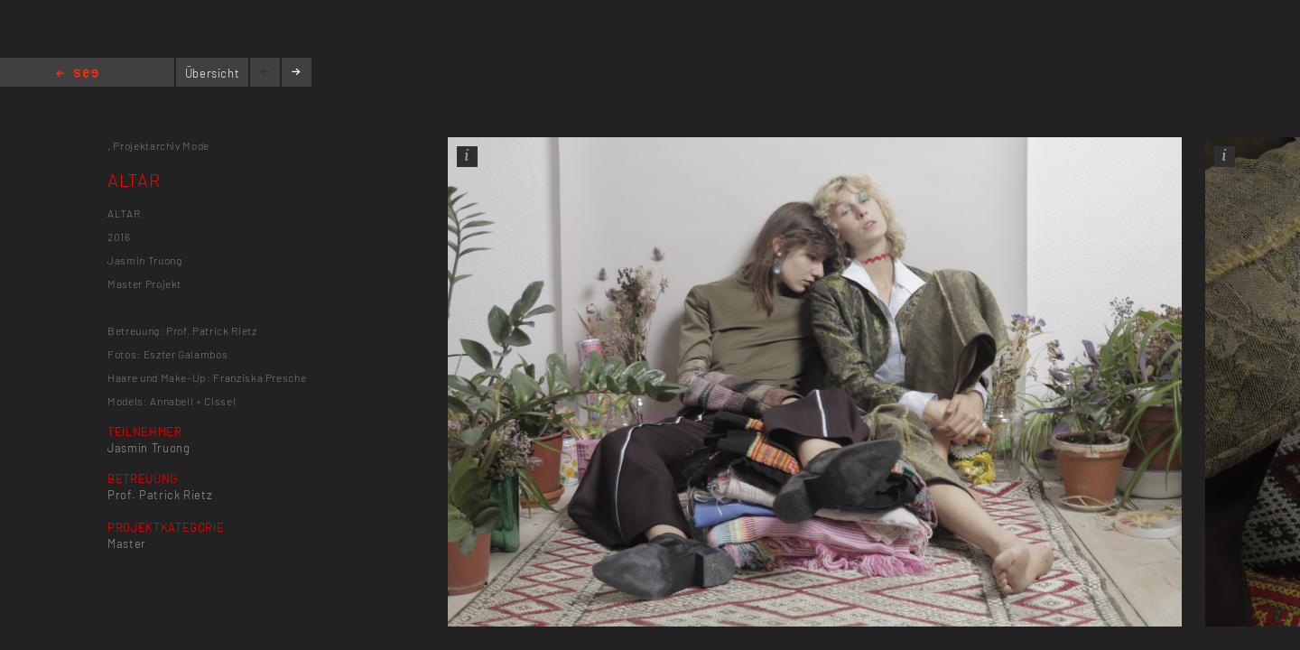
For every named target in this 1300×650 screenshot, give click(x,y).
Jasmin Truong (148, 448)
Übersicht (212, 73)
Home (77, 74)
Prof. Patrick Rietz (159, 495)
